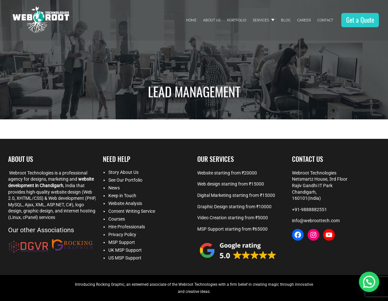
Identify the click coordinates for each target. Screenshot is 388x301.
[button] (369, 282)
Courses (116, 219)
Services (261, 20)
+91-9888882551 (309, 209)
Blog (286, 20)
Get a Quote (360, 20)
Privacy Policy (122, 234)
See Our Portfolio (125, 180)
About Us (212, 20)
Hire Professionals (126, 226)
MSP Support (121, 242)
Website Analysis (125, 203)
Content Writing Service (131, 211)
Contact (325, 20)
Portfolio (236, 20)
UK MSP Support (125, 250)
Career (304, 20)
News (114, 188)
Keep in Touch (122, 195)
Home (191, 20)
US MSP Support (124, 258)
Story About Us (123, 172)
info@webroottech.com (316, 220)
